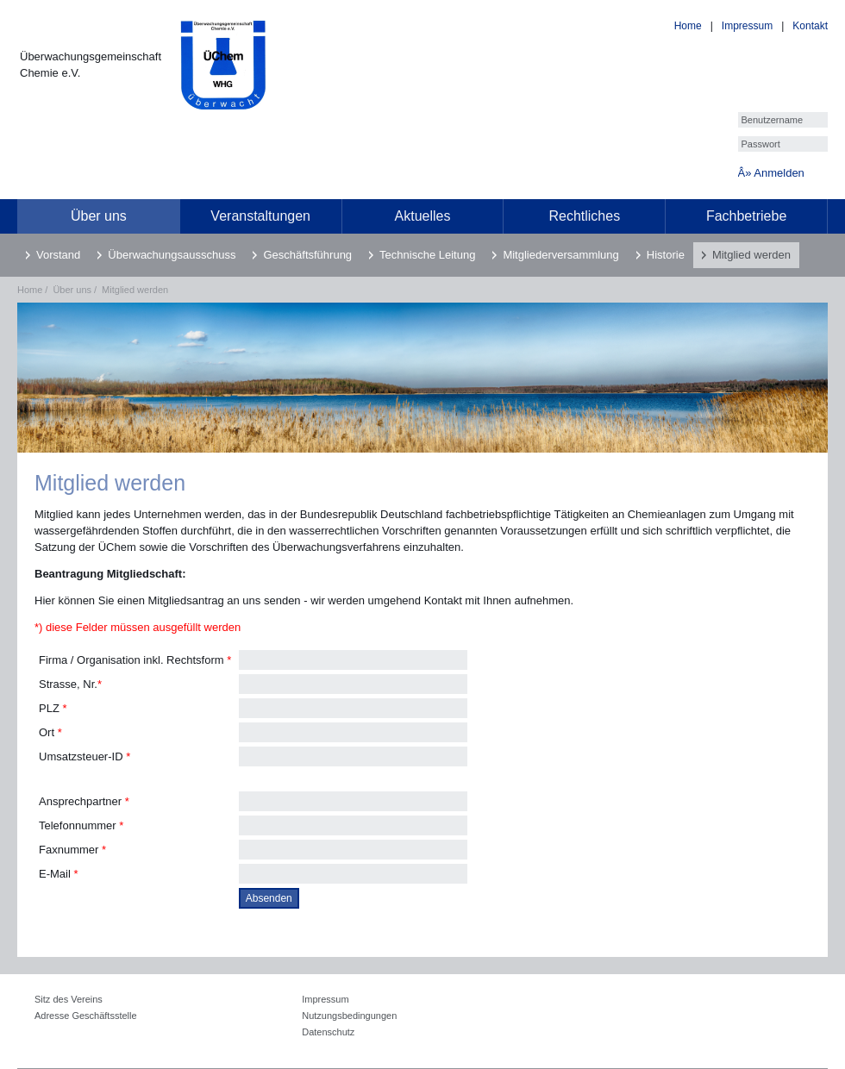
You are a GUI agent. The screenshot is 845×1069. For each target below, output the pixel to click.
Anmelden (779, 172)
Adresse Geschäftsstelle (85, 1015)
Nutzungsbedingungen (349, 1015)
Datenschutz (328, 1032)
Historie (666, 254)
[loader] (0, 11)
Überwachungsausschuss (171, 254)
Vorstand (58, 254)
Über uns (99, 216)
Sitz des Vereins (68, 999)
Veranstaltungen (260, 216)
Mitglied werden (751, 254)
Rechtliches (584, 216)
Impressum (747, 26)
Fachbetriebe (746, 216)
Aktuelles (423, 216)
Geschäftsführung (307, 254)
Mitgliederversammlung (560, 254)
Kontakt (810, 26)
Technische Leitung (427, 254)
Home (688, 26)
